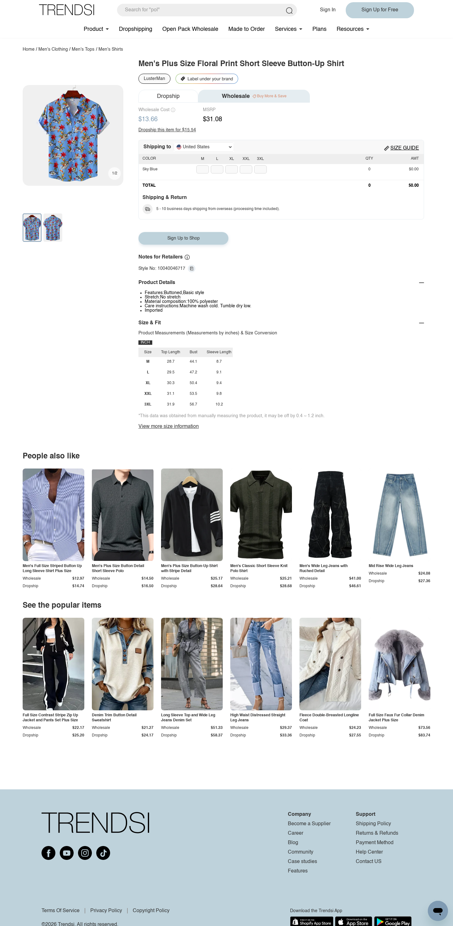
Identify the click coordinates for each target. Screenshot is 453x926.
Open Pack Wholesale (190, 29)
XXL (246, 159)
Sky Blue (150, 169)
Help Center (369, 852)
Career (295, 833)
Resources (350, 29)
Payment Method (375, 842)
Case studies (302, 861)
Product (93, 29)
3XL (260, 159)
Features (298, 871)
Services (286, 29)
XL (231, 159)
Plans (319, 29)
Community (300, 852)
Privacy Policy (106, 910)
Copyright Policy (151, 910)
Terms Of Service (61, 910)
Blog (293, 842)
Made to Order (246, 29)
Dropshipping (135, 29)
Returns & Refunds (377, 833)
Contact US (369, 861)
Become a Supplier (309, 824)
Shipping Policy (373, 824)
